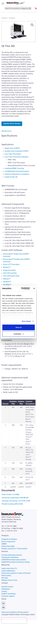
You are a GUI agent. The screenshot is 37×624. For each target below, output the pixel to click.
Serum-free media (8, 546)
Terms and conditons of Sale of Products (16, 573)
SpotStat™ (7, 282)
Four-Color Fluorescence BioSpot (16, 157)
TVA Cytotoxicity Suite (11, 276)
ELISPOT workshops (8, 594)
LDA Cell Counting (10, 273)
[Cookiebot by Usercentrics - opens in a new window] (22, 288)
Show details (26, 321)
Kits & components (8, 541)
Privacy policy (6, 575)
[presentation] (14, 620)
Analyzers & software (9, 539)
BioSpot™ (6, 267)
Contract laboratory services (11, 555)
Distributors (5, 589)
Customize (18, 334)
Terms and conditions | (9, 612)
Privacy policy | (23, 612)
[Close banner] (34, 288)
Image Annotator (9, 270)
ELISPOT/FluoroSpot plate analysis (13, 560)
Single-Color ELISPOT (12, 148)
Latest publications (8, 571)
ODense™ (6, 279)
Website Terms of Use (9, 580)
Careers (4, 591)
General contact (7, 587)
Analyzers (12, 18)
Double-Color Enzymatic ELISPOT (17, 151)
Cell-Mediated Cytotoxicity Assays (17, 171)
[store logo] (15, 3)
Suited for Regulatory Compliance (17, 174)
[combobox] (18, 6)
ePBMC (4, 544)
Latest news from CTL (9, 568)
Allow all (18, 327)
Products (5, 18)
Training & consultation (10, 557)
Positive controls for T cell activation (14, 549)
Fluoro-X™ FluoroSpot (11, 264)
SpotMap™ (7, 284)
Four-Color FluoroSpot (13, 154)
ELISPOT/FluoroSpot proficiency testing (15, 562)
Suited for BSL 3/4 (11, 177)
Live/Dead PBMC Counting (14, 168)
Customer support (8, 596)
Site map (4, 578)
